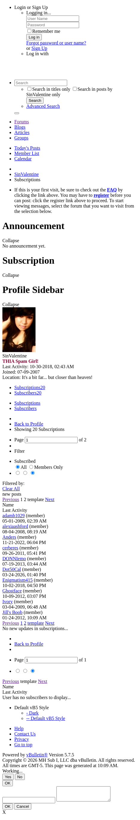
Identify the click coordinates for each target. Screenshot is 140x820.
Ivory (7, 601)
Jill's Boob (12, 612)
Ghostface (12, 590)
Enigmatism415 (17, 580)
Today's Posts (27, 148)
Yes (8, 777)
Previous (10, 499)
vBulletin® (37, 754)
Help (19, 728)
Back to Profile (28, 423)
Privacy (21, 739)
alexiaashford (15, 526)
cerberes (10, 547)
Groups (21, 137)
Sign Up (39, 48)
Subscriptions (27, 387)
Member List (26, 153)
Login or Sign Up (31, 7)
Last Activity (14, 510)
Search (35, 100)
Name (8, 504)
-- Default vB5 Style (45, 718)
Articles (22, 132)
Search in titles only (48, 89)
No (19, 777)
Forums (21, 121)
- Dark (32, 712)
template (35, 499)
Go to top (23, 744)
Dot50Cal (11, 569)
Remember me (43, 31)
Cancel (22, 809)
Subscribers (25, 392)
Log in (34, 37)
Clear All (11, 488)
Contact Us (25, 733)
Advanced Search (43, 106)
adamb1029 (13, 515)
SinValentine (26, 174)
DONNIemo (14, 558)
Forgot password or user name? (56, 42)
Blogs (19, 127)
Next (49, 499)
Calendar (23, 158)
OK (7, 783)
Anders (9, 537)
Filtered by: (13, 483)
